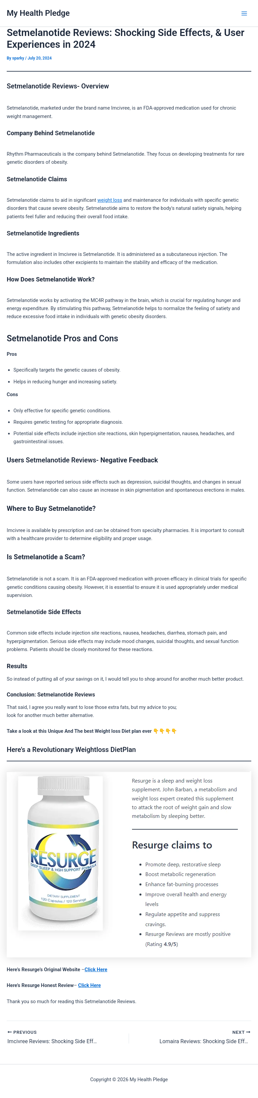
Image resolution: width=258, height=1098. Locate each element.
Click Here (96, 970)
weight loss (109, 200)
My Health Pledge (38, 13)
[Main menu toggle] (244, 13)
